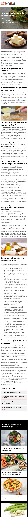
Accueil (2, 18)
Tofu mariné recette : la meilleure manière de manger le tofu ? (12, 473)
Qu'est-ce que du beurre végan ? (12, 392)
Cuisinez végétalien (5, 20)
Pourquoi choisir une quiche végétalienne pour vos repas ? (11, 498)
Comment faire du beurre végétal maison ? (12, 408)
